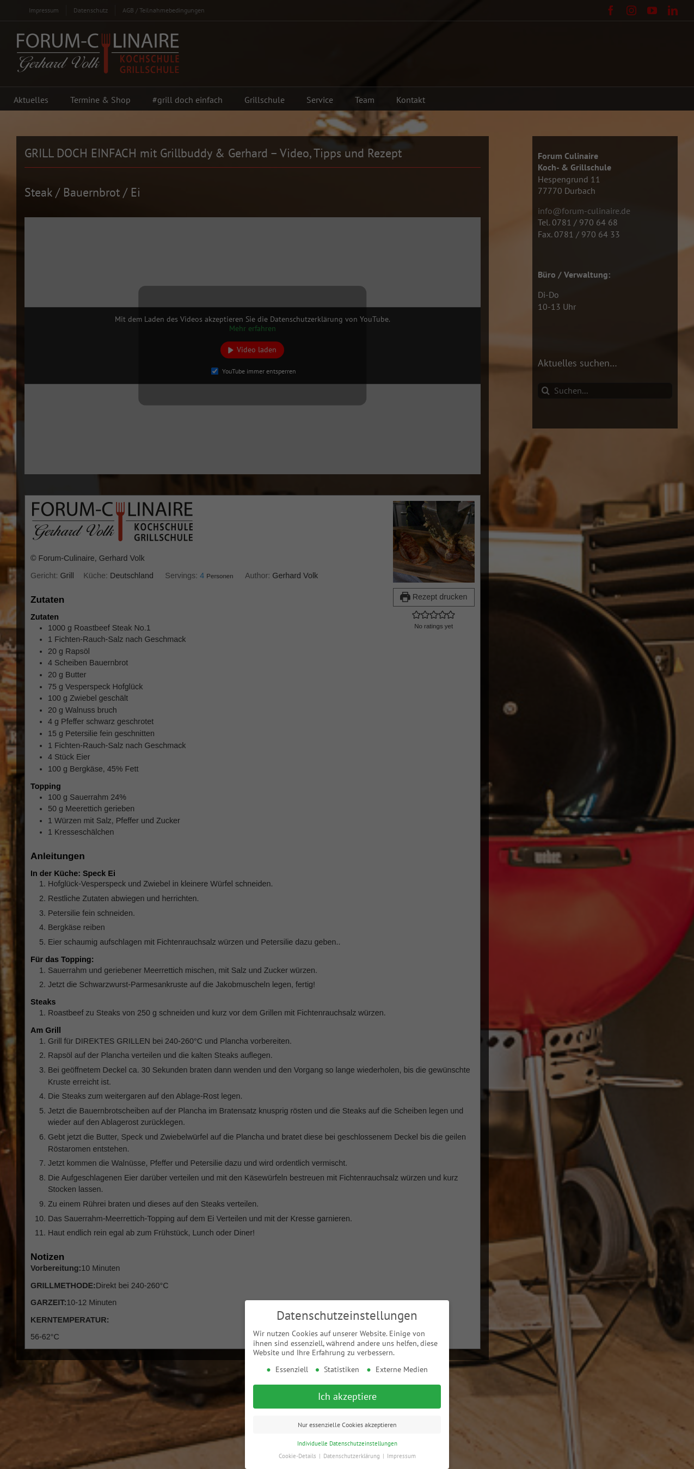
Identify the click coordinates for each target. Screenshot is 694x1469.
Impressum (401, 1455)
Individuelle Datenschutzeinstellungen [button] (347, 1443)
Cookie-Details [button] (298, 1455)
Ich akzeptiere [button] (347, 1396)
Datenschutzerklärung (352, 1455)
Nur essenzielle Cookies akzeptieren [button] (347, 1424)
